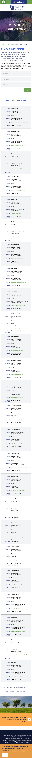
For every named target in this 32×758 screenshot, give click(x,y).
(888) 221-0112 (17, 738)
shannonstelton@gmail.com (18, 145)
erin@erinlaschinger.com (17, 236)
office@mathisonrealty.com (18, 443)
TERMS (15, 742)
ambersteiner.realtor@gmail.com (19, 122)
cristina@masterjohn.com (17, 328)
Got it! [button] (5, 755)
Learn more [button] (6, 750)
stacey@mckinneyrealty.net (18, 537)
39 (19, 100)
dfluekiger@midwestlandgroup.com (20, 608)
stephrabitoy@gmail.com (17, 397)
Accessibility (21, 742)
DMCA (27, 742)
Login (19, 2)
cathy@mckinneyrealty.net (17, 584)
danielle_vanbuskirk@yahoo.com (19, 420)
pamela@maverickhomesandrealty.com (21, 467)
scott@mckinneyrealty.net (17, 561)
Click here (7, 720)
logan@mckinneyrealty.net (18, 490)
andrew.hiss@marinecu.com (18, 305)
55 (21, 100)
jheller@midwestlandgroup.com (19, 631)
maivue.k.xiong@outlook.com (18, 282)
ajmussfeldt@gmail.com (17, 374)
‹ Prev (7, 100)
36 (14, 100)
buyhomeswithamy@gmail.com (19, 168)
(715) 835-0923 (9, 738)
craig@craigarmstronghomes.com (20, 213)
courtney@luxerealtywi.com (18, 190)
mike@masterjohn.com (17, 350)
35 (12, 100)
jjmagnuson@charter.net (17, 258)
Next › (25, 100)
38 (17, 100)
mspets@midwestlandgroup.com (19, 676)
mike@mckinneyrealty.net (17, 513)
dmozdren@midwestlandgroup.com (20, 654)
